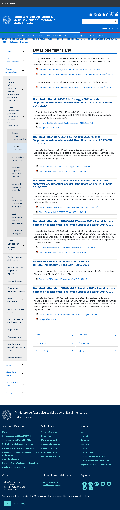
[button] (23, 51)
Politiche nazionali (19, 38)
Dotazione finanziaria (20, 41)
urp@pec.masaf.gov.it (52, 485)
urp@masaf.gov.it (50, 482)
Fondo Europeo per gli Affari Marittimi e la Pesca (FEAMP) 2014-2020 (59, 40)
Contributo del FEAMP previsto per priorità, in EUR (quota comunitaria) (74, 87)
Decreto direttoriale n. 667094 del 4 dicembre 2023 (66, 314)
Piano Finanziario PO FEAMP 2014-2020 (61, 171)
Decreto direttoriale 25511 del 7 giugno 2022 (63, 166)
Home (4, 38)
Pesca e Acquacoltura (42, 38)
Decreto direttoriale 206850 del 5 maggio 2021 (64, 122)
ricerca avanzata (110, 28)
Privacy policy (19, 503)
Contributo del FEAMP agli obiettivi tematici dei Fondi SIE (68, 69)
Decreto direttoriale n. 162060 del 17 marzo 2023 (65, 247)
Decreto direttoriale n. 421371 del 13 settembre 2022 (67, 207)
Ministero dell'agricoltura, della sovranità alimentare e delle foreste (34, 20)
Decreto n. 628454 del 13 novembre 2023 (62, 279)
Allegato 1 (47, 127)
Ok (7, 503)
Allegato (46, 319)
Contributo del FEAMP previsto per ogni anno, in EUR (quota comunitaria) (75, 74)
